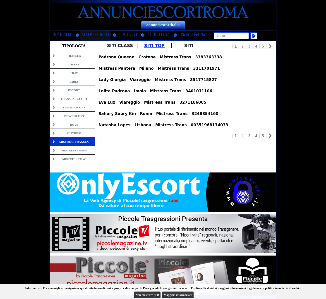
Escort (74, 90)
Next (270, 46)
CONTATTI (128, 35)
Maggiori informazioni (178, 295)
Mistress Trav (74, 159)
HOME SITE (62, 35)
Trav (74, 73)
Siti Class (120, 45)
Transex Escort (74, 98)
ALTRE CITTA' (158, 35)
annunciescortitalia (163, 25)
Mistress (74, 133)
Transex (74, 55)
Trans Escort (74, 107)
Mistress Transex (74, 142)
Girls (74, 81)
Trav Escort (74, 116)
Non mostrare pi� (147, 295)
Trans (74, 64)
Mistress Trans (74, 150)
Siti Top (154, 45)
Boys (74, 124)
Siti (189, 45)
